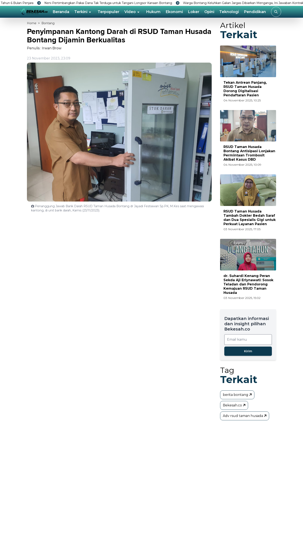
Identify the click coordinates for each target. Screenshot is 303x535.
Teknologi (229, 11)
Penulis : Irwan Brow (44, 48)
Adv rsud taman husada (245, 416)
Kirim (248, 351)
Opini (209, 11)
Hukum (153, 11)
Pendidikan (255, 11)
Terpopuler (108, 11)
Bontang (47, 23)
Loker (193, 11)
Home (31, 23)
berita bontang (237, 395)
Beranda (61, 11)
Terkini (80, 11)
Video (130, 11)
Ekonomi (174, 11)
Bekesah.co (234, 405)
